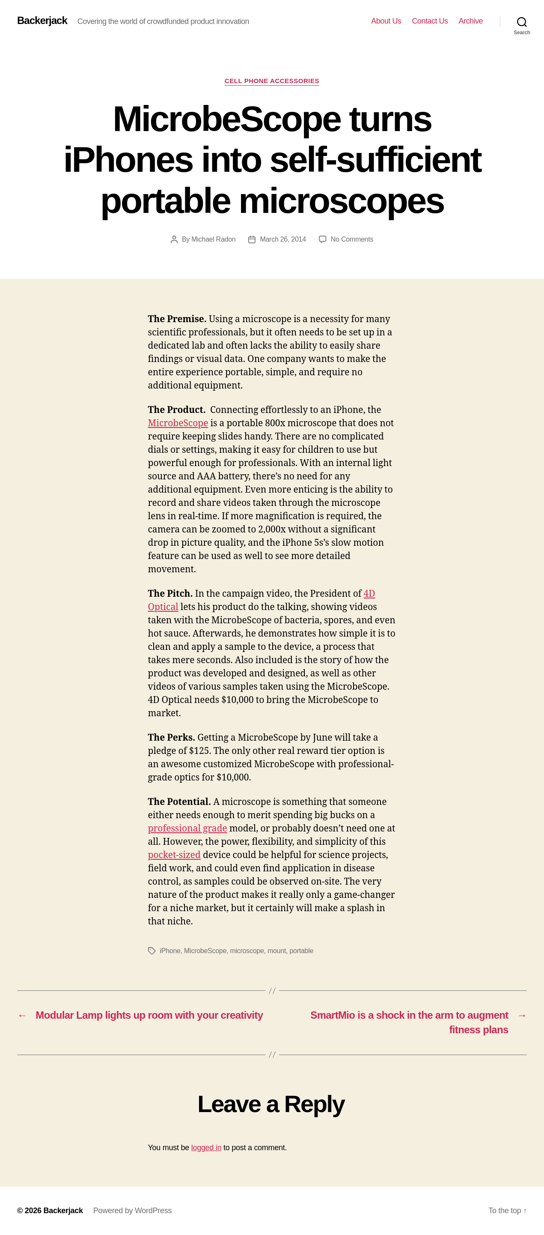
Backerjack (42, 20)
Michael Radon (213, 239)
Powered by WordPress (132, 1210)
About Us (386, 21)
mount (277, 950)
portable (301, 950)
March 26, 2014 (283, 239)
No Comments (352, 239)
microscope (247, 950)
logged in (206, 1147)
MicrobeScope (178, 423)
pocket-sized (174, 855)
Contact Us (430, 21)
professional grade (187, 828)
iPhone (170, 950)
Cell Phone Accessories (272, 80)
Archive (470, 21)
